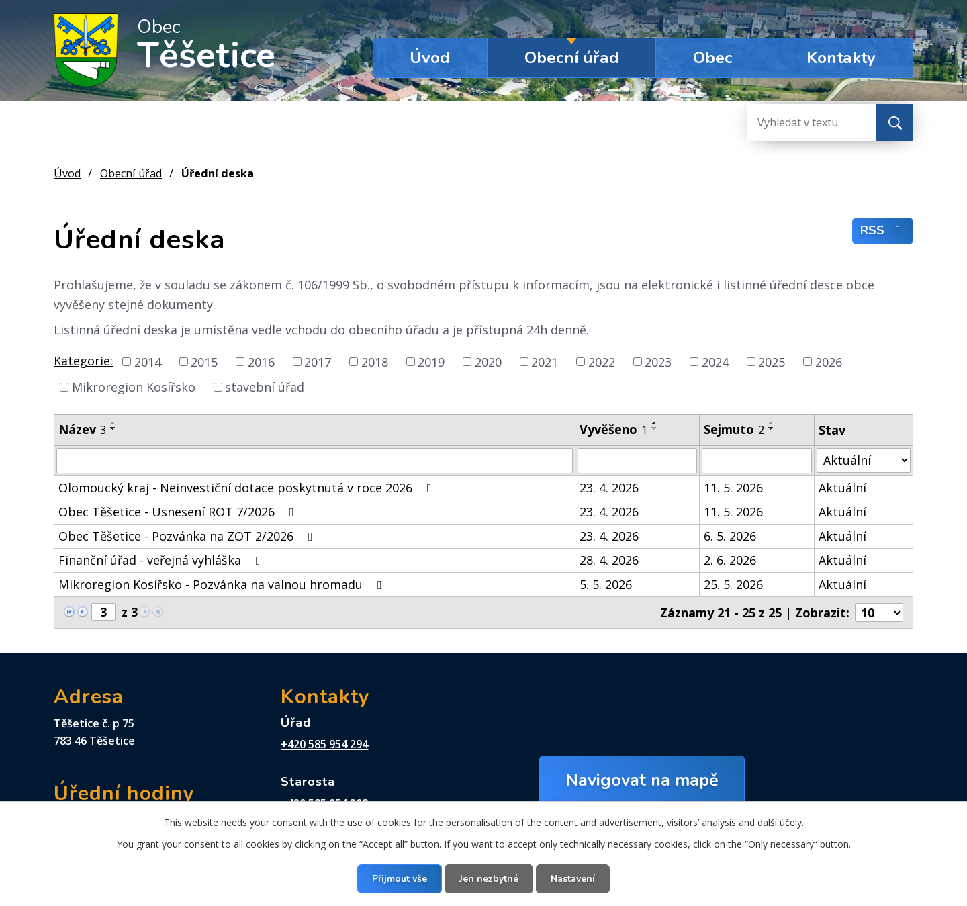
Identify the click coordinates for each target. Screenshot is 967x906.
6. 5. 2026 (730, 536)
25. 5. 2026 (733, 584)
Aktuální (842, 488)
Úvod (430, 57)
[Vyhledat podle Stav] (864, 460)
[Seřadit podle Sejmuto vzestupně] (771, 423)
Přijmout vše (399, 878)
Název (82, 429)
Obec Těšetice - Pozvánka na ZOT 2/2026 (188, 536)
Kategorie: (83, 361)
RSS (883, 230)
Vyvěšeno (613, 429)
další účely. (780, 822)
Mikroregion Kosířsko (133, 387)
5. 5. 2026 (606, 584)
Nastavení (573, 878)
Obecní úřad (571, 57)
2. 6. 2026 (730, 560)
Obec (713, 57)
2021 (544, 361)
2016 (261, 361)
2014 (147, 361)
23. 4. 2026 (609, 488)
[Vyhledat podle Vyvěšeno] (638, 460)
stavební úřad (264, 387)
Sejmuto (734, 429)
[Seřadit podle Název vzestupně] (113, 423)
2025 (771, 361)
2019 (431, 361)
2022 (601, 361)
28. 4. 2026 (609, 560)
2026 (828, 361)
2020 (488, 361)
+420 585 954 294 (324, 744)
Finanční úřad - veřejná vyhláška (162, 560)
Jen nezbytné (488, 878)
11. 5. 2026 (733, 488)
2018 (374, 361)
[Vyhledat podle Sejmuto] (757, 460)
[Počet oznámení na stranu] (879, 612)
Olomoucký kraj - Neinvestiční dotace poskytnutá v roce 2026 (247, 488)
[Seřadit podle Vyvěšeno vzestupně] (654, 423)
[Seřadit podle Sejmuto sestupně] (771, 428)
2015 (204, 361)
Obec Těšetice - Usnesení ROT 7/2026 (179, 512)
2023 (658, 361)
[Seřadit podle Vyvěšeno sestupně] (654, 428)
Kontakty (841, 57)
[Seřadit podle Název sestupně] (113, 428)
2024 (715, 361)
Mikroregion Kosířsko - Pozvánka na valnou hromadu (222, 584)
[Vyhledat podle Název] (314, 460)
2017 (317, 361)
